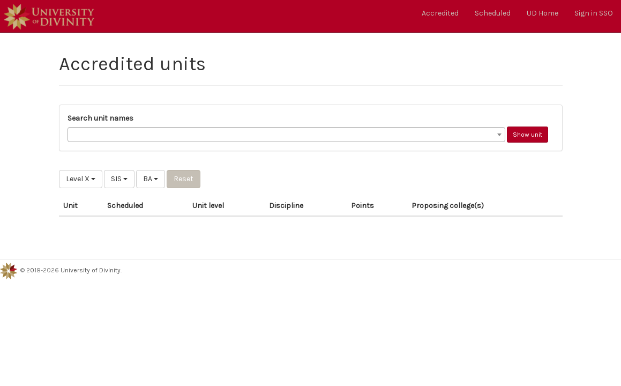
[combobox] (286, 134)
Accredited (440, 13)
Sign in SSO (593, 13)
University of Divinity (91, 270)
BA (150, 178)
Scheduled (493, 13)
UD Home (542, 13)
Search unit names (100, 118)
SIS (119, 178)
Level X (80, 178)
